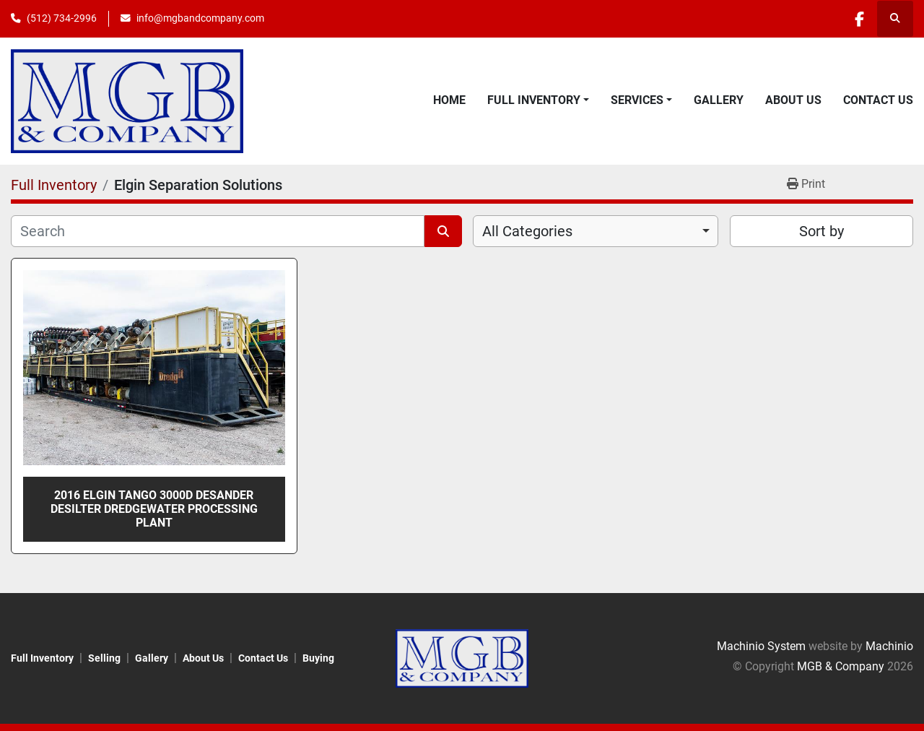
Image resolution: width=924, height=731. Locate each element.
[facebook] (858, 19)
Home (449, 100)
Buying (318, 658)
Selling (104, 658)
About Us (793, 100)
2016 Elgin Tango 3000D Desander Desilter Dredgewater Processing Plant (154, 508)
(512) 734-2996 (62, 18)
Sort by (821, 231)
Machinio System (761, 646)
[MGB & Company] (462, 658)
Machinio (889, 646)
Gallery (719, 100)
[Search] (217, 231)
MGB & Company (840, 666)
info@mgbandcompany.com (200, 18)
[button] (538, 100)
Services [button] (637, 100)
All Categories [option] (527, 231)
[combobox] (595, 231)
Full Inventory (533, 100)
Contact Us (878, 100)
